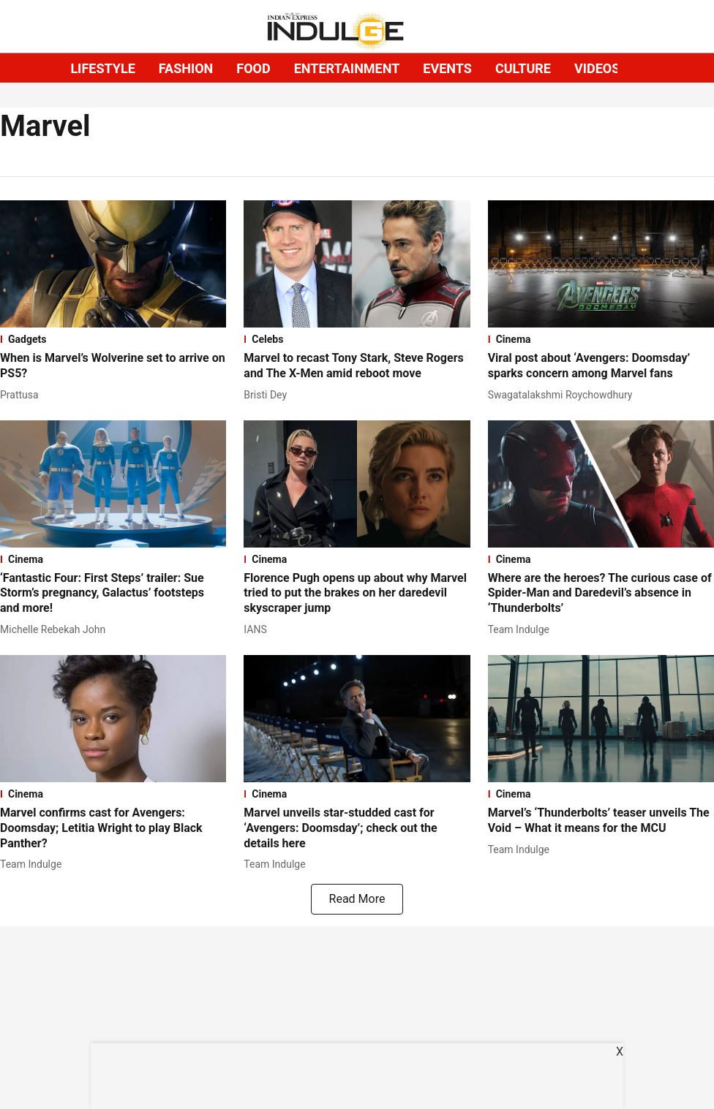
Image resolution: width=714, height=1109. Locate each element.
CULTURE (523, 68)
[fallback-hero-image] (113, 264)
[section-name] (113, 339)
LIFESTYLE (102, 68)
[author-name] (22, 395)
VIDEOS (597, 68)
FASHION (186, 68)
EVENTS (447, 68)
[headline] (113, 366)
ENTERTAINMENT (347, 68)
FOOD (253, 68)
